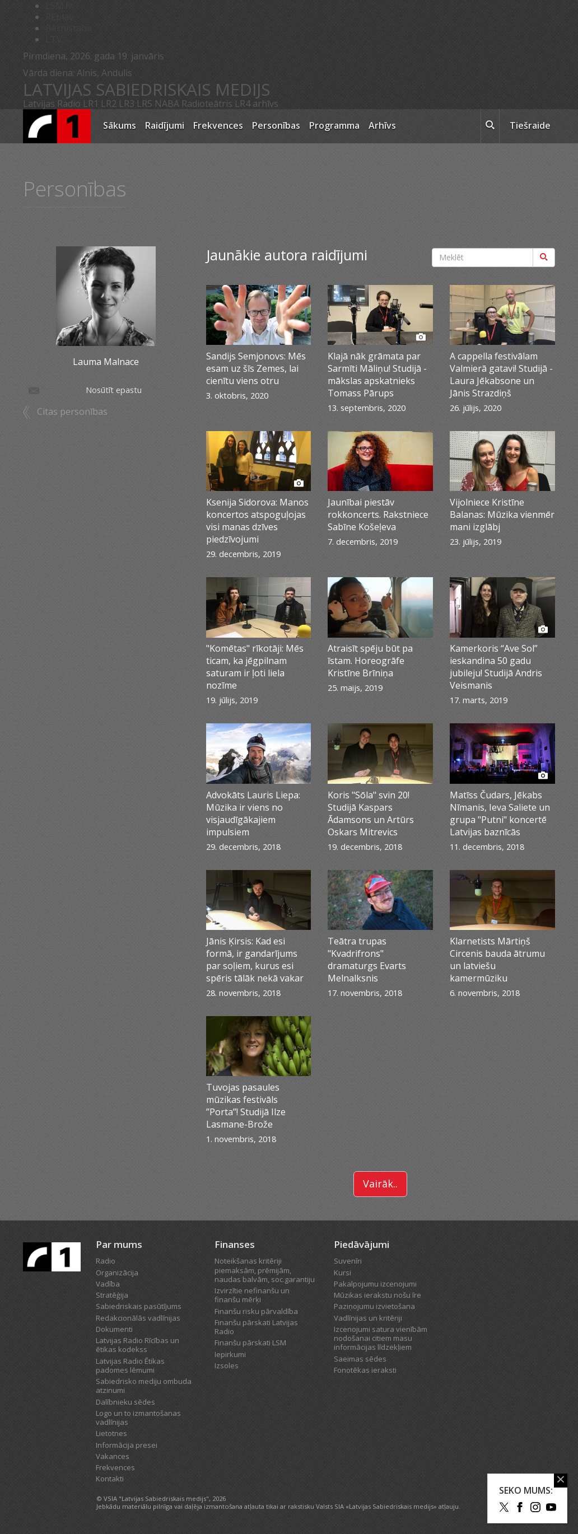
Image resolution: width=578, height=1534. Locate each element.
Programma (334, 125)
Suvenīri (348, 1261)
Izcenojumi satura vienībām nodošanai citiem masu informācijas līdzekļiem (380, 1338)
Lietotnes (111, 1433)
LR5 (144, 103)
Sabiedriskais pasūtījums (138, 1306)
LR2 (108, 103)
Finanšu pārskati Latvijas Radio (256, 1326)
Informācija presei (126, 1445)
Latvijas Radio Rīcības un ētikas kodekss (137, 1344)
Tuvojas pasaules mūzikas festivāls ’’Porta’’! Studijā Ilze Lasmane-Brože (246, 1105)
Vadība (108, 1284)
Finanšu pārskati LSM (250, 1342)
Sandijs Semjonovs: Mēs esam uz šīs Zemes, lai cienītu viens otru (256, 368)
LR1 (91, 103)
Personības (276, 125)
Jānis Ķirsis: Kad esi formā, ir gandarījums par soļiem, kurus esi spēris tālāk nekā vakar (255, 959)
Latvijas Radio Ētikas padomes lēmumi (130, 1365)
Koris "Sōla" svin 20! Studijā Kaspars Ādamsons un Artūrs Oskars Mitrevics (371, 813)
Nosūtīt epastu (84, 390)
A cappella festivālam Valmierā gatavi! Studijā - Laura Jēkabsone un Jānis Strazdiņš (501, 374)
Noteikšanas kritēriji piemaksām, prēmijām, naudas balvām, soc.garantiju (265, 1270)
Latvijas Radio (52, 103)
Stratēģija (112, 1295)
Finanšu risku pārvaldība (256, 1311)
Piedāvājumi (361, 1244)
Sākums (119, 125)
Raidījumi (164, 125)
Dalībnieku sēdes (125, 1402)
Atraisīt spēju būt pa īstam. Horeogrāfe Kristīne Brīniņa (370, 660)
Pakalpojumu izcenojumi (375, 1284)
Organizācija (117, 1273)
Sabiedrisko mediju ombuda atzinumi (144, 1385)
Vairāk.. (380, 1183)
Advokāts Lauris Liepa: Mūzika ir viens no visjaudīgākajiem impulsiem (253, 813)
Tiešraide (530, 125)
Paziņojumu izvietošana (374, 1306)
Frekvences (218, 125)
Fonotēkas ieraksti (365, 1370)
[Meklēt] (544, 257)
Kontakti (110, 1479)
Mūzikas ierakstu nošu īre (377, 1295)
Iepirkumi (230, 1354)
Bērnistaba (68, 28)
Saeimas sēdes (360, 1359)
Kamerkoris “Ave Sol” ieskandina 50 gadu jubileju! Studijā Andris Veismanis (496, 666)
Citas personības (72, 411)
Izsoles (227, 1365)
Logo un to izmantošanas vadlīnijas (138, 1417)
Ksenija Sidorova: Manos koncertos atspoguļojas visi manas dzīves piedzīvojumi (257, 520)
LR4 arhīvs (256, 103)
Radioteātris (206, 103)
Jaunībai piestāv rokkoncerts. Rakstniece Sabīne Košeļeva (378, 514)
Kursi (342, 1273)
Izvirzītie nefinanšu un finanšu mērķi (252, 1294)
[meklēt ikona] (490, 126)
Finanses (235, 1244)
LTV (53, 39)
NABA (167, 103)
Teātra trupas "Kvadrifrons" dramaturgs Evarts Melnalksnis (367, 959)
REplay (59, 17)
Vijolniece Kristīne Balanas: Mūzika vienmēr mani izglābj (502, 514)
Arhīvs (382, 125)
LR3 (126, 103)
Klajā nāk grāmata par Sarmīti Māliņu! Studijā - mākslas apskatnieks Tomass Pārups (377, 374)
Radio (105, 1261)
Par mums (119, 1244)
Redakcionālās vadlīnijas (138, 1318)
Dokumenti (114, 1329)
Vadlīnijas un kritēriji (368, 1318)
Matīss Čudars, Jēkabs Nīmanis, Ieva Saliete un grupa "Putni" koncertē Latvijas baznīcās (500, 813)
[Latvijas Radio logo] (57, 126)
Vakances (112, 1456)
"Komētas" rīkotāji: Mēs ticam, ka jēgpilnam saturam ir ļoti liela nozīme (255, 666)
